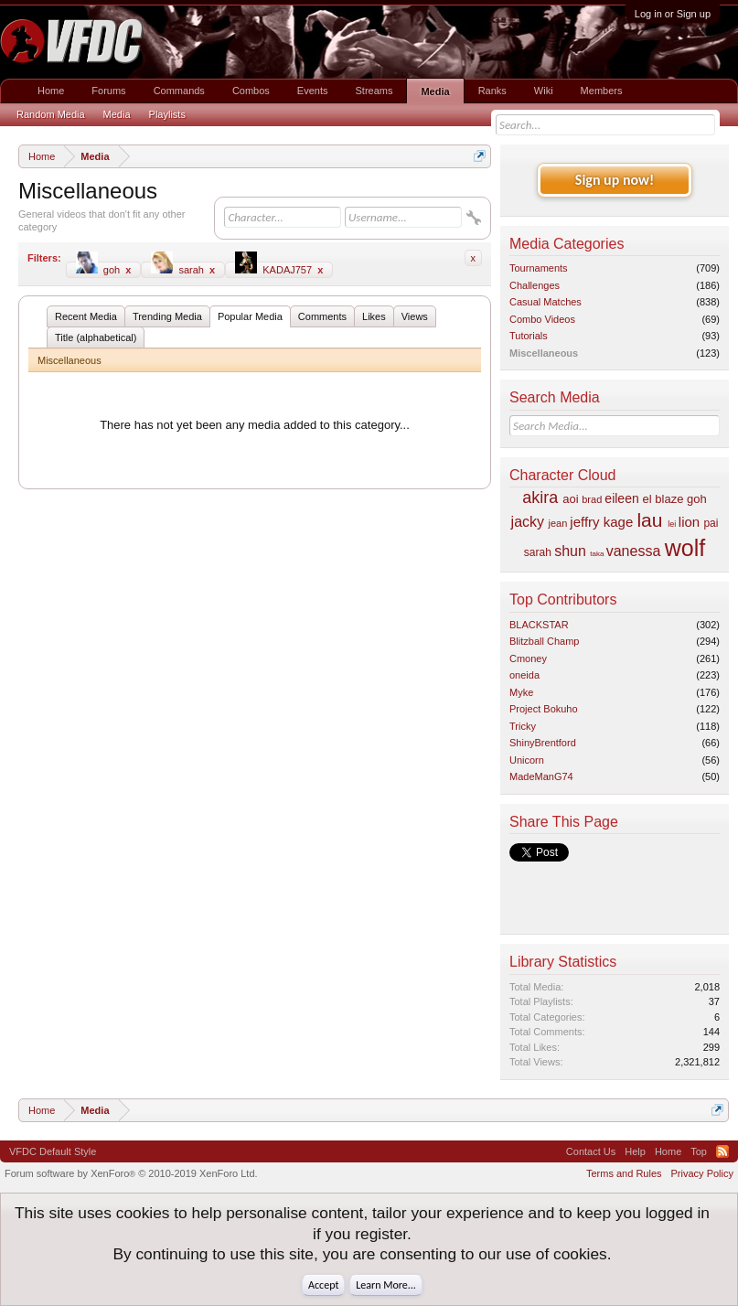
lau (649, 519)
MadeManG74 (541, 776)
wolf (685, 548)
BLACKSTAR (539, 624)
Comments (322, 316)
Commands (179, 90)
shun (570, 551)
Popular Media (250, 316)
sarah (183, 268)
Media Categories (566, 244)
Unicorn (526, 760)
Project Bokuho (543, 708)
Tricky (522, 726)
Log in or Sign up (673, 13)
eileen (621, 498)
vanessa (633, 551)
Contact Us (590, 1151)
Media (435, 91)
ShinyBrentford (542, 742)
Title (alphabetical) (95, 337)
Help (635, 1151)
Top (698, 1151)
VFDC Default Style (52, 1151)
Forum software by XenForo (131, 1173)
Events (312, 90)
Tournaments (538, 267)
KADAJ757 (279, 268)
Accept (323, 1285)
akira (540, 497)
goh (104, 268)
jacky (527, 522)
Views (414, 316)
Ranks (492, 90)
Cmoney (528, 658)
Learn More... (386, 1285)
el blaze (663, 499)
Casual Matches (545, 301)
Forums (108, 90)
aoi (570, 499)
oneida (524, 674)
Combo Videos (542, 319)
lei (672, 524)
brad (592, 499)
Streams (373, 90)
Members (602, 90)
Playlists (167, 114)
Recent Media (86, 316)
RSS (722, 1151)
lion (689, 522)
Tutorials (528, 335)
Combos (251, 90)
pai (710, 523)
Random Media (50, 114)
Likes (374, 316)
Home (50, 90)
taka (597, 554)
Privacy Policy (702, 1173)
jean (557, 523)
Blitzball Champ (544, 641)
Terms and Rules (624, 1173)
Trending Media (167, 316)
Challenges (534, 285)
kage (619, 522)
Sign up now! (614, 179)
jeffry (584, 522)
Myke (521, 692)
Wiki (543, 90)
